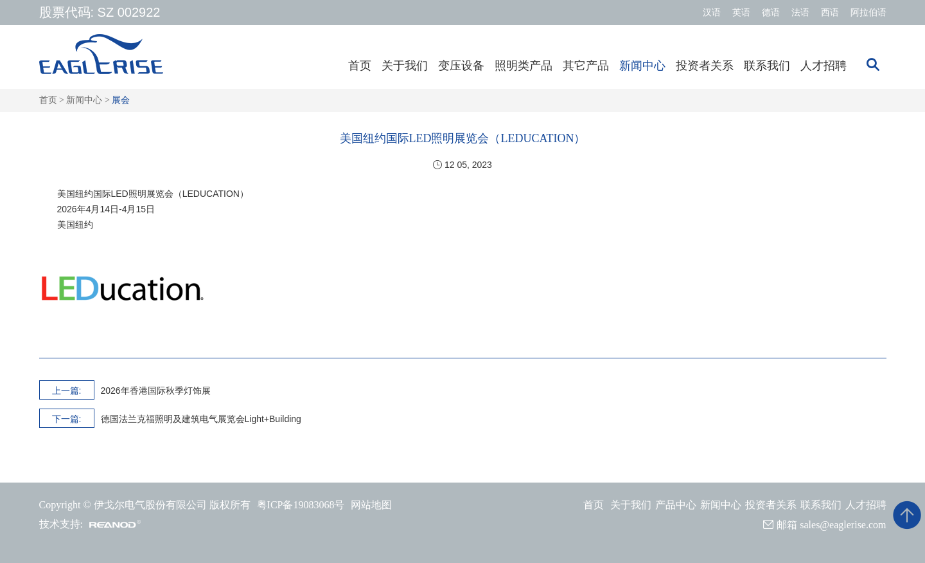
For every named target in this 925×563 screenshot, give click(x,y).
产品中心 (675, 504)
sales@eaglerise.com (843, 524)
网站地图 (371, 504)
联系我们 (767, 65)
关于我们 (405, 65)
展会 (121, 100)
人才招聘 (823, 65)
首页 (359, 65)
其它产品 (586, 65)
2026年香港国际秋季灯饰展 (156, 390)
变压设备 (461, 65)
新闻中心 (642, 65)
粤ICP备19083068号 (301, 504)
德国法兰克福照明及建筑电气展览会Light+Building (201, 419)
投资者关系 (705, 65)
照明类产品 (523, 65)
